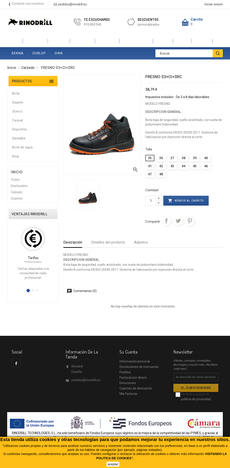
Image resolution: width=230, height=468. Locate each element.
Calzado (16, 192)
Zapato (17, 102)
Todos (15, 179)
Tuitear (178, 220)
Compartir (166, 220)
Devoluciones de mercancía (138, 367)
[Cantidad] (150, 201)
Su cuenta (128, 351)
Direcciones (127, 383)
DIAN (59, 53)
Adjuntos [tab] (141, 242)
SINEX (182, 41)
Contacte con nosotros (28, 3)
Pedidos (125, 372)
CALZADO (35, 41)
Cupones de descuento (135, 388)
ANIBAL (202, 41)
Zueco (17, 111)
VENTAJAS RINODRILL (29, 214)
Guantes (17, 198)
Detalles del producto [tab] (108, 242)
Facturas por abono (133, 377)
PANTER (59, 41)
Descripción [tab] (72, 242)
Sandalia (18, 138)
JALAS (162, 41)
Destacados (19, 186)
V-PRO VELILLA (136, 41)
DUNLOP (39, 53)
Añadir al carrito (186, 200)
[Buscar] (189, 53)
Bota (16, 93)
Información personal (134, 361)
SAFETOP (107, 41)
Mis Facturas (128, 393)
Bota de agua (22, 147)
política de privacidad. (196, 399)
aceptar (113, 464)
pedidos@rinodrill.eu (85, 380)
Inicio (15, 41)
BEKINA (18, 53)
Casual (17, 120)
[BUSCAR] (218, 53)
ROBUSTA (83, 41)
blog (15, 156)
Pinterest (189, 220)
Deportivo (19, 129)
